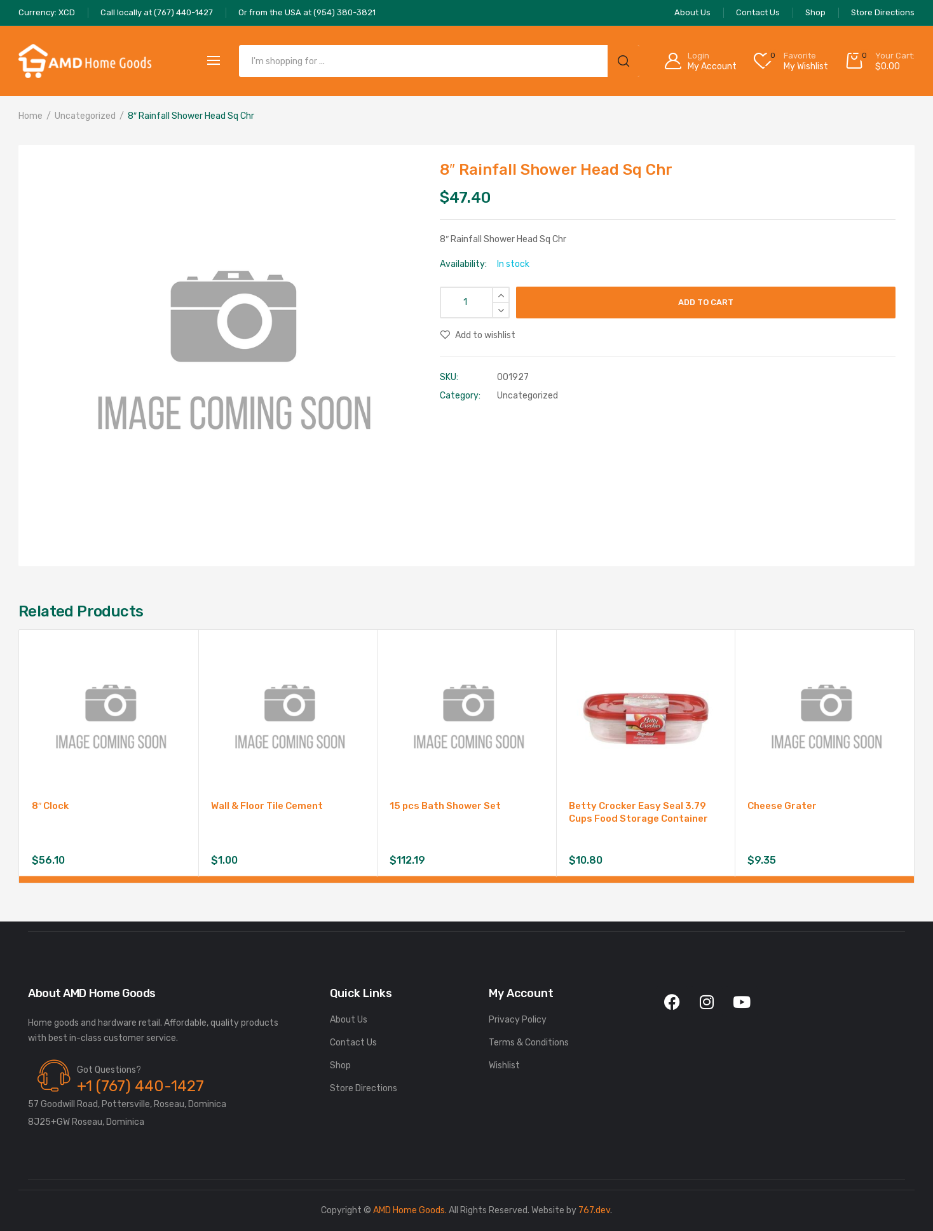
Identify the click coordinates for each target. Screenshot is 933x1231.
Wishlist (504, 1065)
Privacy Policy (518, 1019)
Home (30, 116)
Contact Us (353, 1042)
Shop (340, 1065)
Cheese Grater (782, 806)
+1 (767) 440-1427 (140, 1086)
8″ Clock (50, 806)
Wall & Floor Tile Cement (267, 806)
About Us (348, 1019)
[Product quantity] (475, 302)
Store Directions (363, 1088)
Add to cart (705, 302)
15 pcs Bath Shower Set (445, 806)
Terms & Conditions (529, 1042)
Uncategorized (85, 116)
